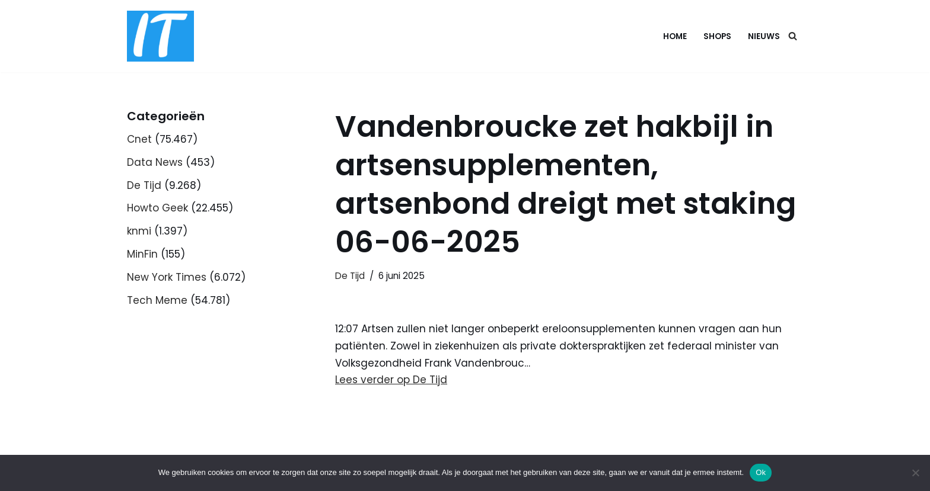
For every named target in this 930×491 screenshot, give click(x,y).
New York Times (166, 277)
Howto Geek (157, 208)
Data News (155, 162)
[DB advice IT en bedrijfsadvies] (160, 36)
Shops (717, 36)
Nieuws (764, 36)
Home (675, 36)
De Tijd (144, 185)
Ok (761, 472)
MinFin (142, 254)
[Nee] (915, 473)
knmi (139, 231)
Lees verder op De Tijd (391, 380)
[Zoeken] (792, 35)
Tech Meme (157, 300)
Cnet (139, 139)
